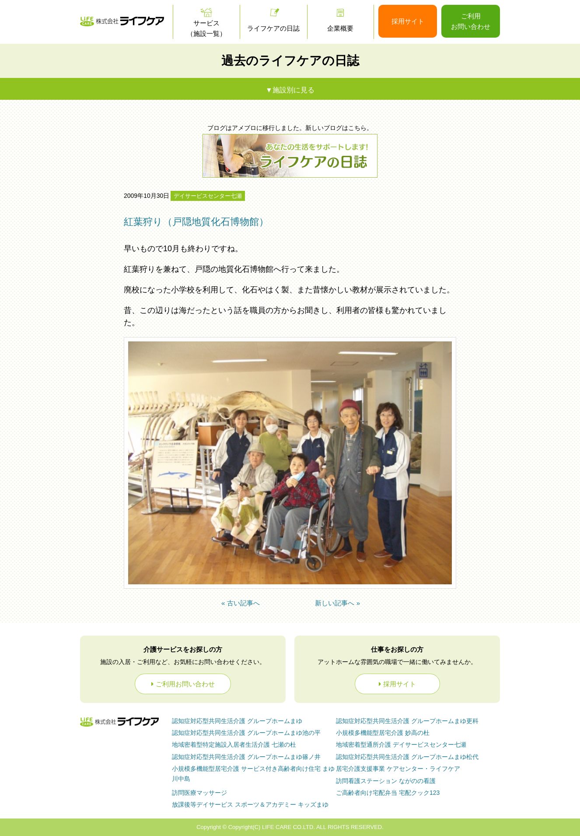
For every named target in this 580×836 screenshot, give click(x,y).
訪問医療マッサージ (199, 792)
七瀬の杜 (234, 744)
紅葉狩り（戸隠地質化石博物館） (196, 221)
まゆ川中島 (253, 773)
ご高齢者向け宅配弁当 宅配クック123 (388, 792)
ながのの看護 (386, 780)
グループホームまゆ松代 (407, 756)
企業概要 (340, 28)
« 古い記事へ (240, 603)
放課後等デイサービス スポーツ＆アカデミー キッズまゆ (250, 804)
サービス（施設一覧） (206, 28)
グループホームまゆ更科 (407, 720)
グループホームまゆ (237, 720)
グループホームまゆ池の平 (246, 732)
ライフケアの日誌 (273, 28)
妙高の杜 (383, 732)
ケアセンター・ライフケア (398, 768)
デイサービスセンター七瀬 (208, 196)
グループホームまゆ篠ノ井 (246, 756)
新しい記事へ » (337, 603)
